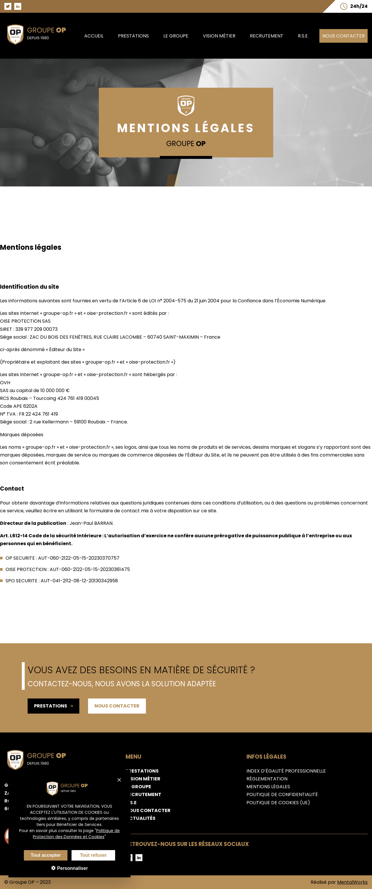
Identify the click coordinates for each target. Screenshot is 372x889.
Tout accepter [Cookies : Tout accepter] (41, 855)
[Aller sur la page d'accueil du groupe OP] (39, 46)
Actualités (140, 818)
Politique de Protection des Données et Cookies (71, 834)
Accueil (93, 36)
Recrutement (266, 36)
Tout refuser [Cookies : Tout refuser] (88, 855)
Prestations (133, 36)
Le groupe (175, 36)
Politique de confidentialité (282, 794)
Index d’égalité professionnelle (286, 771)
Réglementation (266, 778)
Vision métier (219, 36)
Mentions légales (268, 786)
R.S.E (303, 36)
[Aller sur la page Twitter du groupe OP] (7, 6)
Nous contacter (343, 36)
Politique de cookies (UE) (278, 802)
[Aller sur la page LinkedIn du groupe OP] (17, 6)
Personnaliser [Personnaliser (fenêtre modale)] (67, 868)
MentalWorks (352, 882)
